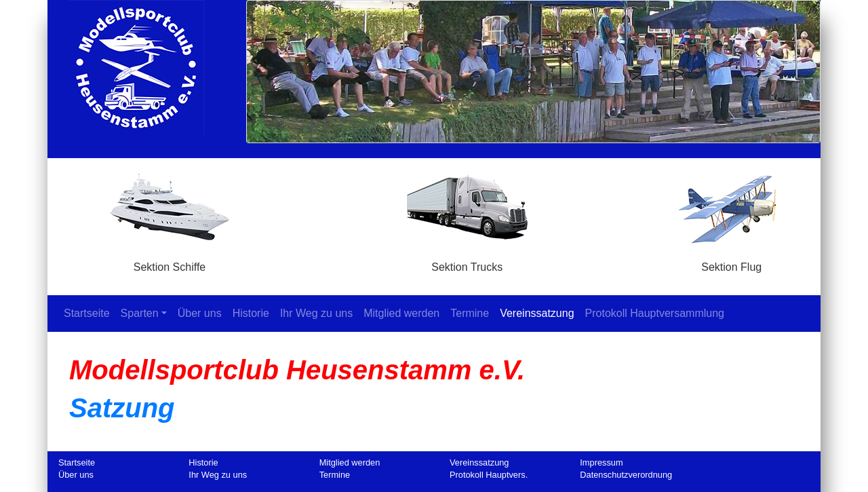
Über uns (200, 313)
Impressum (601, 462)
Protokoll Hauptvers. (489, 475)
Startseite (89, 312)
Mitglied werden (401, 313)
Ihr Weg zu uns (316, 313)
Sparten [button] (140, 313)
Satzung (122, 408)
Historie (251, 313)
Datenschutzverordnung (626, 475)
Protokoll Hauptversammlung (654, 313)
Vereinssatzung (537, 313)
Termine (469, 313)
